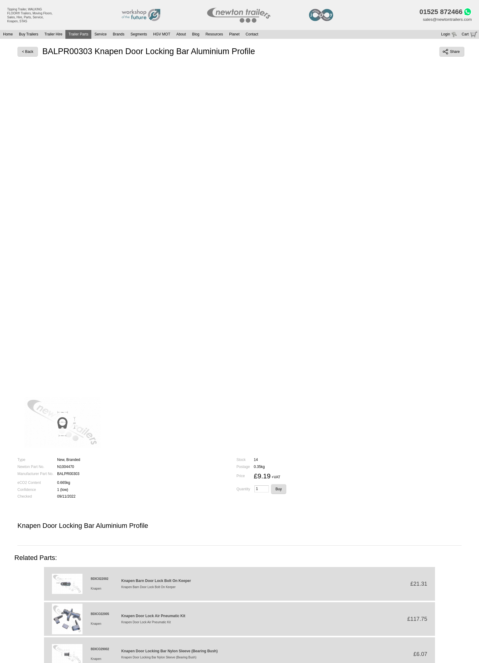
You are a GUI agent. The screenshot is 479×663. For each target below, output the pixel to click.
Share (451, 52)
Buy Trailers (28, 35)
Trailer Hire (53, 35)
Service (100, 35)
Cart (465, 35)
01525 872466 (439, 12)
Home (8, 35)
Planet (234, 35)
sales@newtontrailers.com (447, 19)
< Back (27, 52)
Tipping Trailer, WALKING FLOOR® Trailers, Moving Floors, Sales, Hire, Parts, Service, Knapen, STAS (30, 15)
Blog (195, 35)
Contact (252, 35)
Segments (138, 35)
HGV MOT (161, 35)
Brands (118, 35)
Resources (214, 35)
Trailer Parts (78, 35)
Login (445, 35)
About (181, 35)
